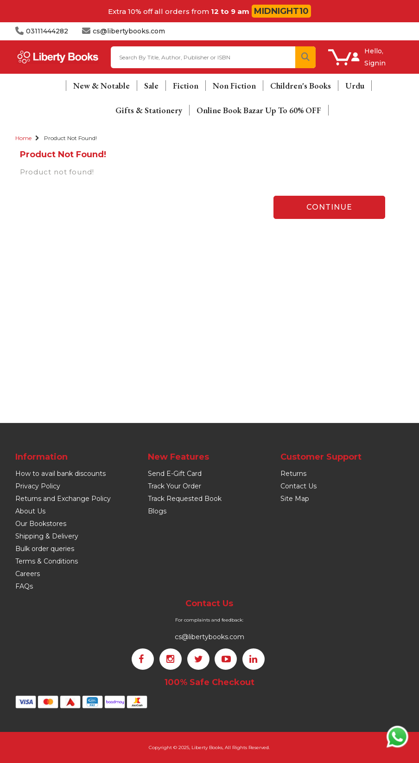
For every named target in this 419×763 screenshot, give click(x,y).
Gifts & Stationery (148, 110)
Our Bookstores (40, 523)
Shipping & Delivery (46, 536)
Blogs (157, 511)
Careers (27, 574)
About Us (30, 511)
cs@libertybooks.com (209, 637)
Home (23, 138)
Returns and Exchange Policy (63, 498)
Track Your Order (174, 486)
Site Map (294, 498)
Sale (151, 85)
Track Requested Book (185, 498)
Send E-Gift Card (175, 473)
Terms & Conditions (46, 561)
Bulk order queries (44, 549)
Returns (293, 473)
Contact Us (298, 486)
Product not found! (70, 138)
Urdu (354, 85)
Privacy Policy (37, 486)
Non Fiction (234, 85)
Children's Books (300, 85)
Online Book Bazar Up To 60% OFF (259, 110)
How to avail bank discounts (60, 473)
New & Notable (101, 85)
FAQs (24, 586)
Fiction (185, 85)
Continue (329, 207)
